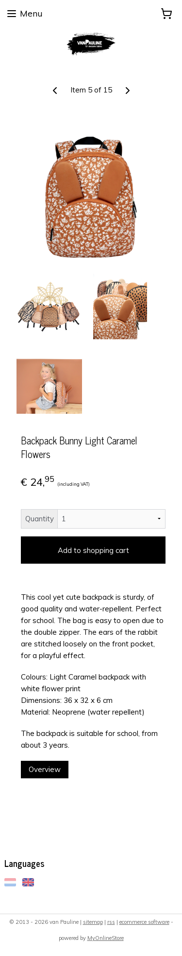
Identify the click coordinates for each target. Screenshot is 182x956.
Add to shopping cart (93, 550)
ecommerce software (144, 922)
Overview (45, 769)
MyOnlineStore (105, 938)
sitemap (93, 922)
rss (111, 922)
